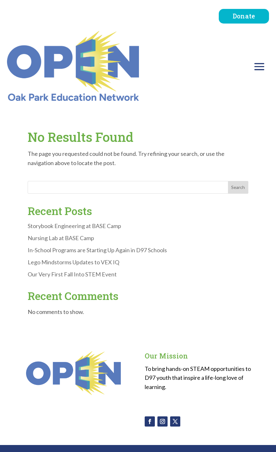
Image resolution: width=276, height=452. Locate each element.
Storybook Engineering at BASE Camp (74, 225)
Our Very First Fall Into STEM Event (72, 274)
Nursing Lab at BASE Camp (61, 237)
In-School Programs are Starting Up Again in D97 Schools (97, 250)
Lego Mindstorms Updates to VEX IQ (73, 262)
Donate (244, 16)
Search (238, 187)
